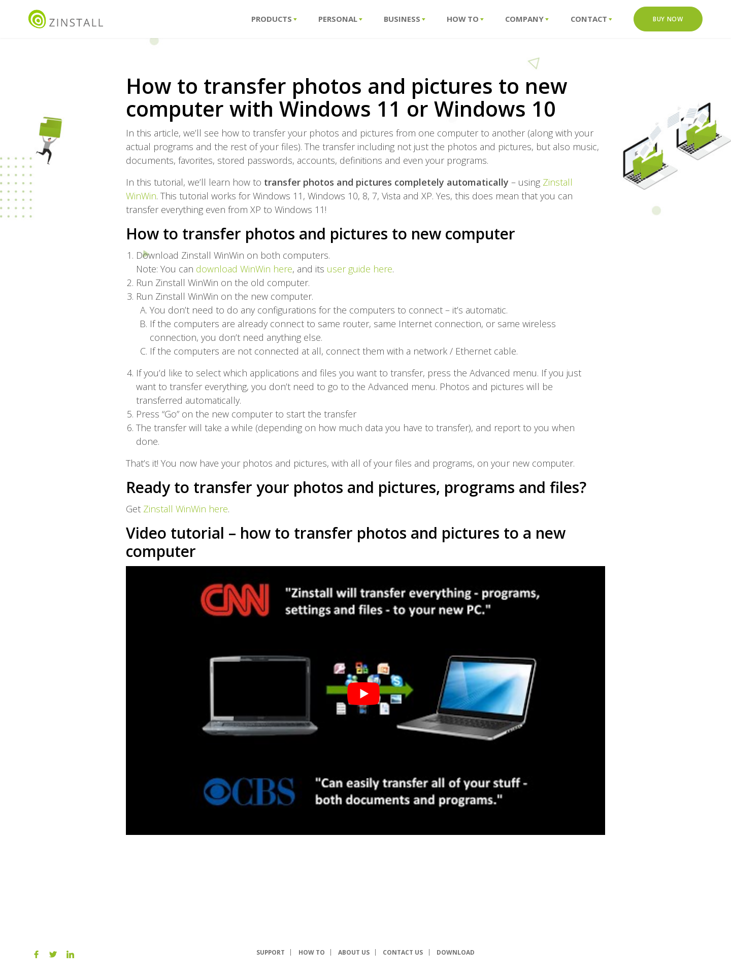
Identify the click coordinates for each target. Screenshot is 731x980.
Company (527, 19)
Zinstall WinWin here (185, 509)
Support (270, 952)
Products (274, 19)
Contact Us (403, 952)
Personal (340, 19)
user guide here (359, 269)
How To (465, 19)
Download (456, 952)
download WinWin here (244, 269)
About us (354, 952)
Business (404, 19)
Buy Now (668, 19)
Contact (591, 19)
